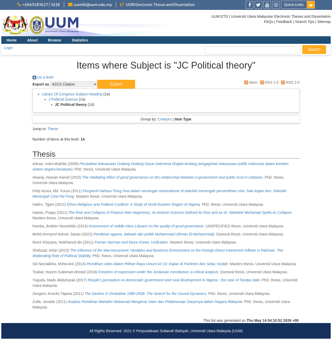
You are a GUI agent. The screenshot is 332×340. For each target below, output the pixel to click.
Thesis (52, 129)
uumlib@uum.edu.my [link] (93, 4)
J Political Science (63, 99)
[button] (116, 84)
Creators (165, 119)
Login (8, 48)
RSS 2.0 (289, 82)
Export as (41, 84)
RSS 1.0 (268, 82)
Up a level (43, 77)
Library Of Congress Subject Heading (72, 94)
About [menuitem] (32, 40)
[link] (249, 5)
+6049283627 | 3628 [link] (41, 4)
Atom (250, 82)
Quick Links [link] (294, 4)
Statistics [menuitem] (80, 40)
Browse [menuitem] (54, 40)
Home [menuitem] (12, 40)
